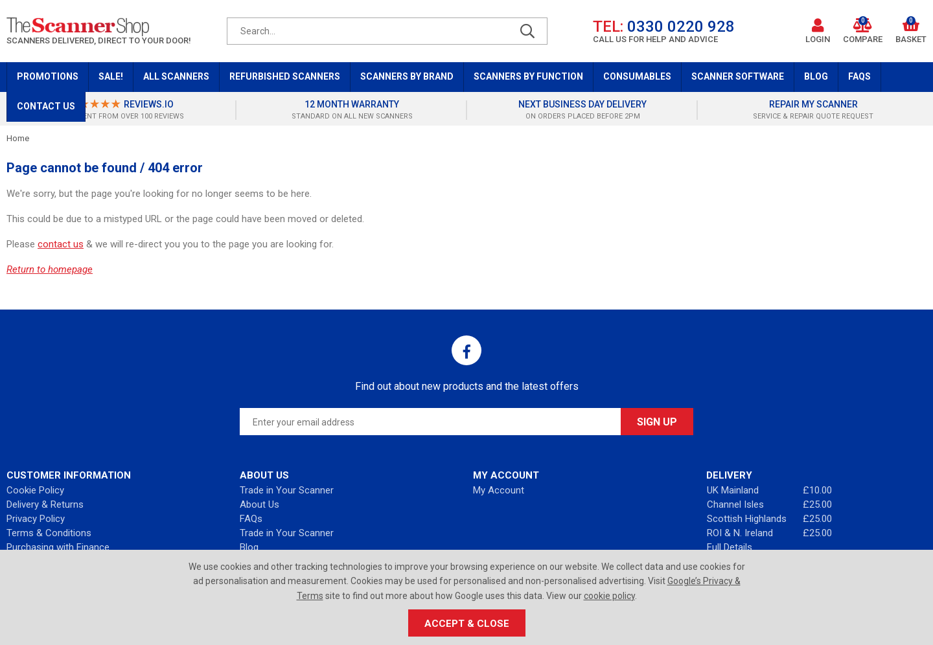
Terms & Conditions (48, 533)
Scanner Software (737, 76)
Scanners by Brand (407, 76)
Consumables (637, 76)
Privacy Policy (35, 519)
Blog (816, 76)
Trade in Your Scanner (287, 490)
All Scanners (176, 76)
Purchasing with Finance (57, 547)
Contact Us (46, 106)
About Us (259, 504)
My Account (498, 490)
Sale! (110, 76)
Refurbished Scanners (284, 76)
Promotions (47, 76)
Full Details (729, 547)
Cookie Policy (35, 490)
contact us (61, 244)
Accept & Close (466, 623)
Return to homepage (49, 269)
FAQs (859, 76)
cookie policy (609, 596)
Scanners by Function (528, 76)
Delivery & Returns (45, 504)
